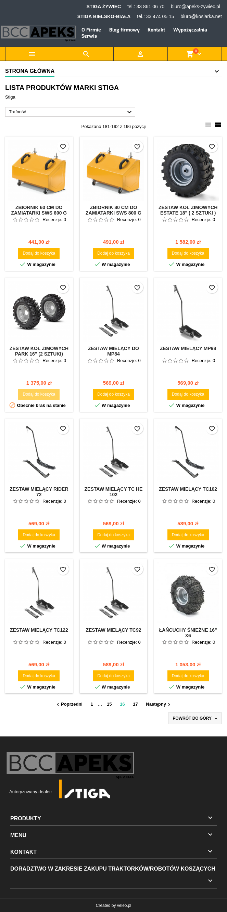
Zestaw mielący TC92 (113, 630)
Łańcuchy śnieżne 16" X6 (188, 632)
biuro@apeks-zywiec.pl (195, 6)
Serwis (89, 36)
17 (135, 704)
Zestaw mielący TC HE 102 (114, 491)
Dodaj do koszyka (39, 253)
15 (109, 704)
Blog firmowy (124, 30)
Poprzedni (69, 705)
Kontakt (156, 30)
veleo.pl (124, 905)
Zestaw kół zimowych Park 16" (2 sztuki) (39, 351)
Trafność (71, 112)
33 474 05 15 (160, 16)
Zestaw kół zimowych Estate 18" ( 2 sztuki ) (188, 210)
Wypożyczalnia (190, 30)
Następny (159, 705)
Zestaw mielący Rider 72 (39, 491)
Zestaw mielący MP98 (188, 348)
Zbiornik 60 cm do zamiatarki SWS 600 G (39, 210)
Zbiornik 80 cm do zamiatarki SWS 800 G (113, 210)
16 (122, 704)
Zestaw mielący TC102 (188, 489)
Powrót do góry (196, 718)
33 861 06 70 (150, 6)
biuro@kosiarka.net (201, 16)
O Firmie (91, 30)
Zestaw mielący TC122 (39, 630)
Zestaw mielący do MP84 (113, 351)
